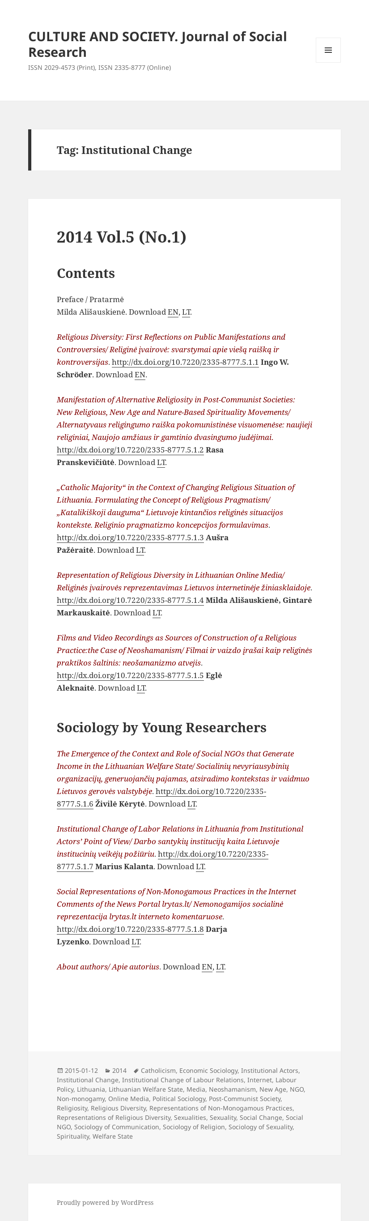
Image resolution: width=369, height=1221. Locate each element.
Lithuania (91, 1089)
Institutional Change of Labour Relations (183, 1080)
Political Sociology (179, 1098)
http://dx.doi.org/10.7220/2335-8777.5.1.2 (130, 449)
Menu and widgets (328, 62)
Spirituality (73, 1136)
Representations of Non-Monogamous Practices (221, 1108)
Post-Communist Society (244, 1098)
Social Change (261, 1117)
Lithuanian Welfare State (146, 1089)
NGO (297, 1089)
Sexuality (223, 1117)
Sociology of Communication (116, 1127)
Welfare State (113, 1136)
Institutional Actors (269, 1070)
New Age (272, 1089)
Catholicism (158, 1070)
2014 (119, 1070)
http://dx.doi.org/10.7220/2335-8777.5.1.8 (130, 929)
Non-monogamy (81, 1098)
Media (196, 1089)
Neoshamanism (232, 1089)
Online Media (128, 1098)
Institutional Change (88, 1080)
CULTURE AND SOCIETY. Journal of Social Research (157, 43)
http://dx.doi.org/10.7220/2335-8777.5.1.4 (130, 600)
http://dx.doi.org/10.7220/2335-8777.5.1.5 (130, 675)
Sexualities (190, 1117)
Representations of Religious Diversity (113, 1117)
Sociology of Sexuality (261, 1127)
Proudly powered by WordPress (105, 1202)
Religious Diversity (118, 1108)
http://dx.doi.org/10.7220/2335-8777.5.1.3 (130, 537)
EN (173, 312)
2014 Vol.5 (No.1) (122, 236)
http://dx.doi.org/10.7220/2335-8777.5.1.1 (185, 362)
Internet (259, 1080)
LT (186, 312)
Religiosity (72, 1108)
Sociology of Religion (194, 1127)
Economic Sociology (208, 1070)
